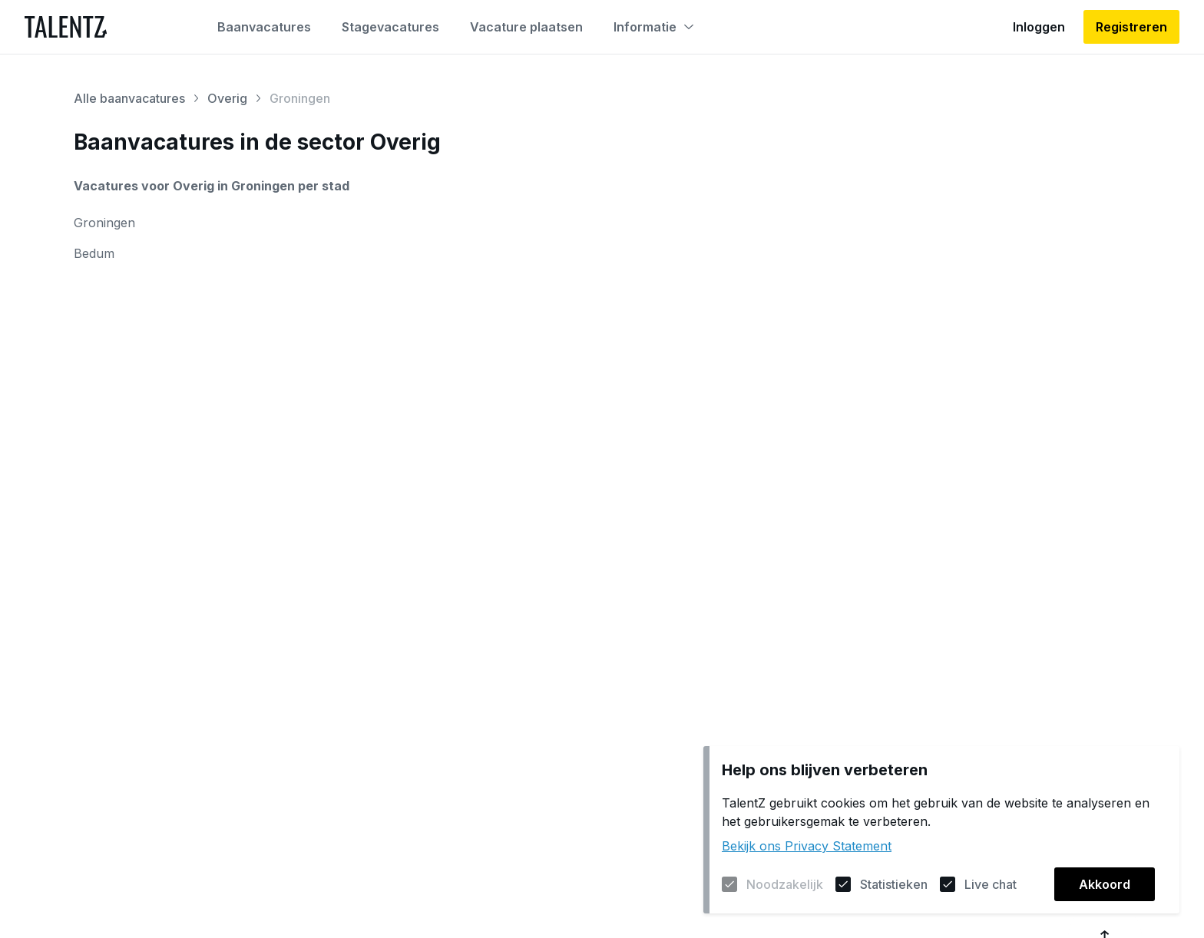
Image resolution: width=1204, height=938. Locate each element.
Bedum (94, 253)
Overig (227, 98)
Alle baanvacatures (129, 98)
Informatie (653, 27)
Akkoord (1104, 884)
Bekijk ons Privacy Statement (806, 846)
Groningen (104, 222)
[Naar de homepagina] (66, 27)
